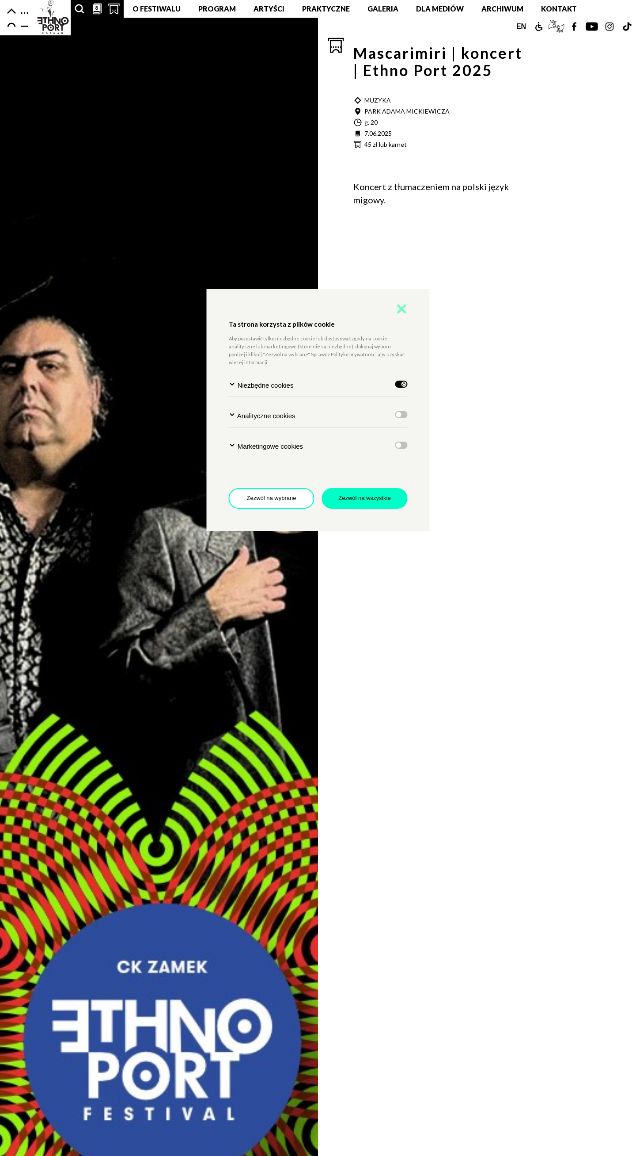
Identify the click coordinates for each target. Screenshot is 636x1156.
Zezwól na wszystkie (364, 498)
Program (217, 8)
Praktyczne (326, 8)
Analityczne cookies (262, 415)
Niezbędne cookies (261, 385)
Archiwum (502, 8)
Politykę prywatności (354, 354)
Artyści (269, 8)
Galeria (382, 8)
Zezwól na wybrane (271, 498)
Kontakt (559, 8)
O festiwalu (156, 8)
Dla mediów (440, 8)
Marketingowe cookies (266, 446)
